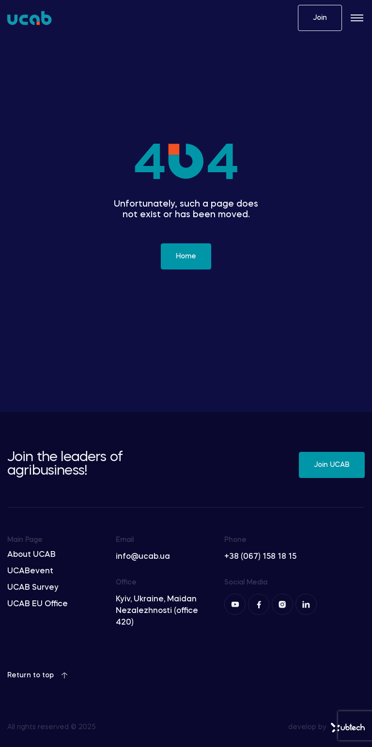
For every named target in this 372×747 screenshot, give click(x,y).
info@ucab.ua (143, 557)
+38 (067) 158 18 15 (260, 557)
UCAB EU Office (37, 604)
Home (186, 256)
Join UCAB (332, 465)
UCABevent (30, 571)
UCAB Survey (33, 588)
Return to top (37, 675)
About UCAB (31, 555)
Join (320, 18)
